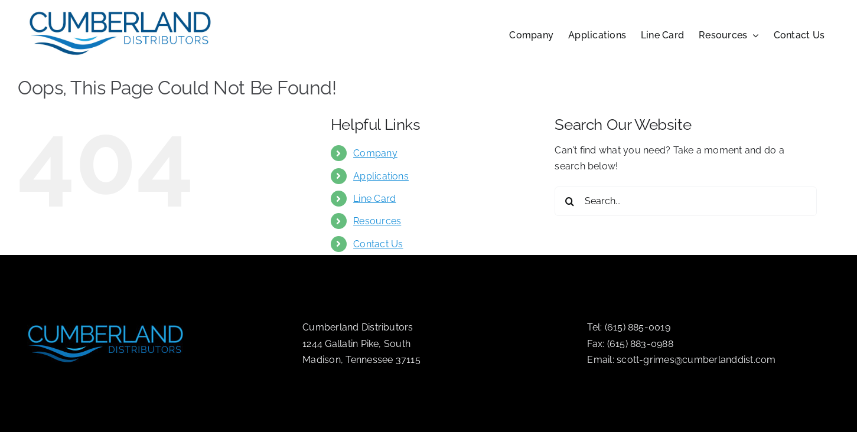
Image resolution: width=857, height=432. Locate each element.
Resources (377, 221)
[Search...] (686, 201)
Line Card (374, 198)
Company (375, 153)
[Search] (569, 201)
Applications (381, 176)
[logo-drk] (106, 319)
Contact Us (378, 244)
